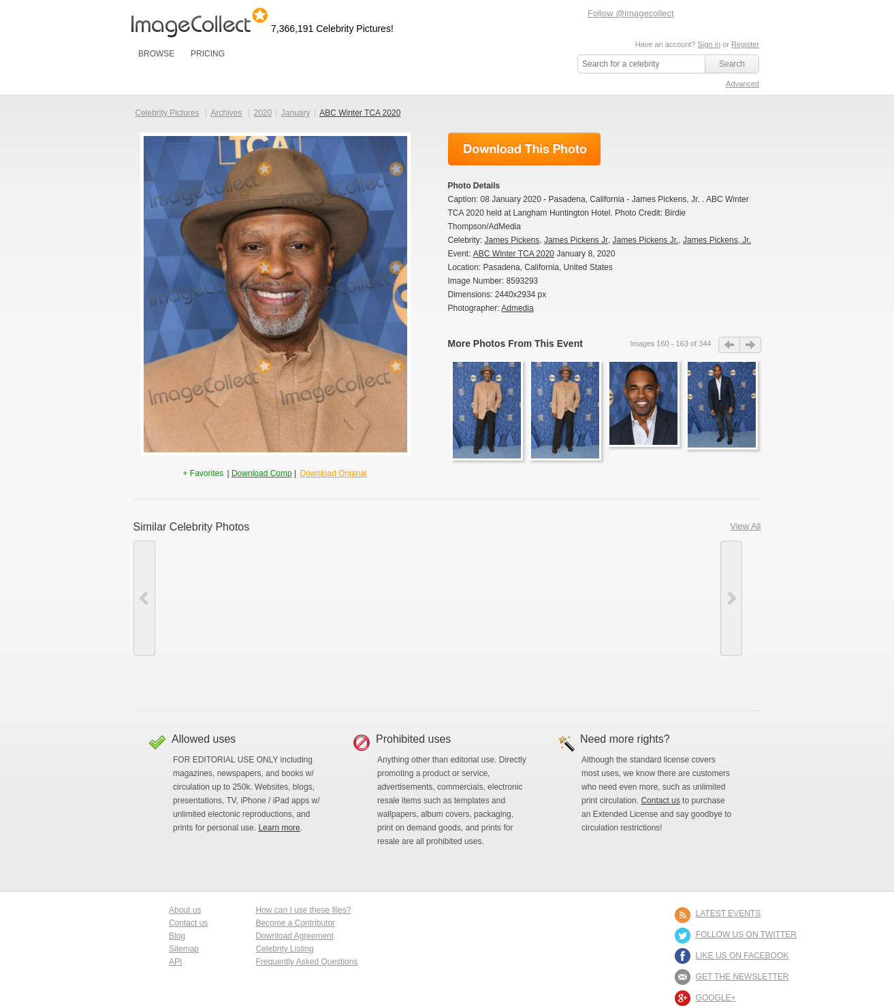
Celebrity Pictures (167, 113)
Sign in (708, 44)
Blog (177, 936)
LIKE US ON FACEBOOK (742, 955)
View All (745, 526)
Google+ (716, 998)
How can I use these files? (303, 910)
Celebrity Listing (284, 949)
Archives (226, 113)
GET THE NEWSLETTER (742, 976)
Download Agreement (294, 936)
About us (185, 910)
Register (745, 44)
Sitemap (184, 949)
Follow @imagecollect (631, 13)
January (295, 113)
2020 (262, 113)
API (175, 962)
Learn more (279, 828)
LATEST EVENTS (728, 913)
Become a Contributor (295, 923)
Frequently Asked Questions (306, 962)
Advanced (742, 84)
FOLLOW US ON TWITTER (746, 934)
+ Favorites (203, 473)
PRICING (208, 53)
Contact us (660, 800)
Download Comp (262, 473)
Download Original (333, 473)
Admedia (517, 308)
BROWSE (156, 53)
